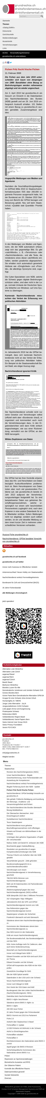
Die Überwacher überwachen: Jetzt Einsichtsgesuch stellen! (20, 814)
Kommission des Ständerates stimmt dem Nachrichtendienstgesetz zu (22, 927)
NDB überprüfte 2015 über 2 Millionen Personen (25, 896)
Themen (6, 24)
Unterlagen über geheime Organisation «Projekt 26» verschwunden (25, 838)
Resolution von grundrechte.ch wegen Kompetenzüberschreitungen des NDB (21, 850)
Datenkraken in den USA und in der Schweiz (24, 978)
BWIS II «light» (12, 1006)
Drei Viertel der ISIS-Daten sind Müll (20, 987)
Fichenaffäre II (12, 1038)
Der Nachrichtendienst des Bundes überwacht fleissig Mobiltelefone (24, 809)
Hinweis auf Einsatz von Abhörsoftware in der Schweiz (24, 832)
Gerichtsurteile (8, 34)
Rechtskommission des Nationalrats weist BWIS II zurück (26, 1042)
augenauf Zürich (8, 680)
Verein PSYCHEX (9, 727)
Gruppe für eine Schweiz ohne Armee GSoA (19, 698)
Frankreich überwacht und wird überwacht (23, 917)
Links (5, 48)
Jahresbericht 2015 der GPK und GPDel (22, 902)
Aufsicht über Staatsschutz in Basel (20, 1022)
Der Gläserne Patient (13, 1065)
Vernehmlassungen (10, 45)
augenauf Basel (8, 674)
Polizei (7, 1056)
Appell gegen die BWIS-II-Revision (20, 1047)
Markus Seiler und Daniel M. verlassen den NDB (25, 843)
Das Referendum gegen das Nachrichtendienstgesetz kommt (19, 909)
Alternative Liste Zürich (11, 672)
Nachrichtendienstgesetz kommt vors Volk (23, 905)
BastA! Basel (7, 682)
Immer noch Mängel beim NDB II (19, 953)
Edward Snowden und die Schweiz (20, 962)
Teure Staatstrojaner (14, 822)
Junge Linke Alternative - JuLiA (14, 704)
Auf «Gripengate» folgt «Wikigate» (20, 899)
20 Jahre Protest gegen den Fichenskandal (23, 1012)
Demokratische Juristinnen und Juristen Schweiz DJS (22, 690)
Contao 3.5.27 (7, 1089)
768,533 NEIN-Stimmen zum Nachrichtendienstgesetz (18, 879)
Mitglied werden (8, 757)
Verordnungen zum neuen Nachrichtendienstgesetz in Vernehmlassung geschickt (24, 872)
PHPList (41, 1089)
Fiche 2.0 (10, 1019)
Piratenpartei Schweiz (10, 711)
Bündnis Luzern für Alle (11, 688)
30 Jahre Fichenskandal (11, 588)
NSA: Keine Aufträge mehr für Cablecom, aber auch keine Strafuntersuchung (24, 945)
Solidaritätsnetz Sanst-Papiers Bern (16, 719)
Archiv (5, 53)
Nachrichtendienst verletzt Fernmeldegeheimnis (20, 577)
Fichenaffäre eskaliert (15, 1035)
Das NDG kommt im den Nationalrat (20, 932)
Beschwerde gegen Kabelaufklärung (20, 846)
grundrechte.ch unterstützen (14, 56)
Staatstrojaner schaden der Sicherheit (21, 914)
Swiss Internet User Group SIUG (14, 722)
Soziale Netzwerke (12, 1075)
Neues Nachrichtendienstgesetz (19, 981)
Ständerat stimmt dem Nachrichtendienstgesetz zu (25, 922)
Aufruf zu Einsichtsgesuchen (17, 1031)
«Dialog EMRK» (9, 28)
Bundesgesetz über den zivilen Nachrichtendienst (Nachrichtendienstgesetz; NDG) (25, 991)
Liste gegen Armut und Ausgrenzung (16, 709)
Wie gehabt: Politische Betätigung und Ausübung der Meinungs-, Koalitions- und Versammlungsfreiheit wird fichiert (25, 801)
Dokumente (7, 31)
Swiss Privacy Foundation (12, 725)
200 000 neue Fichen (15, 1009)
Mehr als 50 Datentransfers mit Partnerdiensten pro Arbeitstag (25, 885)
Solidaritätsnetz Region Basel (13, 717)
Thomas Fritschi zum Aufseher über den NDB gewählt (24, 856)
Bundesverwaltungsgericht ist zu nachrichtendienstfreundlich (19, 865)
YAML (25, 1087)
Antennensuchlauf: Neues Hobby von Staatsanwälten (22, 572)
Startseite (6, 21)
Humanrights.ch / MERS (11, 701)
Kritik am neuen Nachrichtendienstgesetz (22, 935)
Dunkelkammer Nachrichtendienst (20, 819)
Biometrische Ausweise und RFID (17, 1062)
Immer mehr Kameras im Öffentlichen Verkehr (19, 567)
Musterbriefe (7, 41)
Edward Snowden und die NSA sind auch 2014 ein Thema (24, 957)
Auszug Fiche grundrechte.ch (15, 534)
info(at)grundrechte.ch (10, 753)
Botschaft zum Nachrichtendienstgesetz (22, 950)
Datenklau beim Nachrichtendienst (20, 996)
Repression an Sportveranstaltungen (18, 1059)
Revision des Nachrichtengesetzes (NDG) (23, 772)
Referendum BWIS (9, 714)
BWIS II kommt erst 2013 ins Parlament (22, 1015)
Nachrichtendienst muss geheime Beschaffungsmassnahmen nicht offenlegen (23, 827)
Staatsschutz (9, 769)
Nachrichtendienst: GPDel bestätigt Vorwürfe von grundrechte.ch (25, 794)
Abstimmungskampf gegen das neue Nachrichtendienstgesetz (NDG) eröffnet (22, 891)
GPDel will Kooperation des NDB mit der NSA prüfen (24, 966)
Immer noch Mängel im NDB (17, 984)
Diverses (8, 1078)
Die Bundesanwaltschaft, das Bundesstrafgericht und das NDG (25, 940)
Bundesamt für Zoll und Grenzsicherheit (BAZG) (20, 583)
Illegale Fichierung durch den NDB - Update (23, 787)
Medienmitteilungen (10, 38)
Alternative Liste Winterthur (12, 669)
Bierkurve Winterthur (10, 685)
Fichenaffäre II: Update (15, 1025)
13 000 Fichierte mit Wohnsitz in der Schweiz (24, 1028)
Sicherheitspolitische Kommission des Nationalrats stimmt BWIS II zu (21, 1051)
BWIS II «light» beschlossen (17, 999)
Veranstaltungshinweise (20, 53)
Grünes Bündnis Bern (10, 693)
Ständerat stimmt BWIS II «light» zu (20, 1003)
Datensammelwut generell (14, 1072)
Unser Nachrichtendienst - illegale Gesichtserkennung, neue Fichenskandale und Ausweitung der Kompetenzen (24, 777)
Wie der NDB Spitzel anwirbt (17, 974)
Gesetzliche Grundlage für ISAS (19, 971)
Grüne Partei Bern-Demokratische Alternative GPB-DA (23, 696)
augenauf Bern (8, 677)
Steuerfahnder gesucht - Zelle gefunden (22, 861)
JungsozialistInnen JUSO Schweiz (15, 706)
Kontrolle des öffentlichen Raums (17, 1069)
